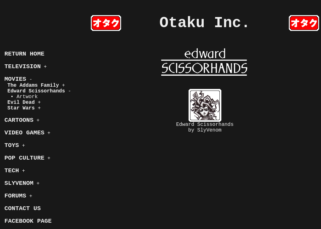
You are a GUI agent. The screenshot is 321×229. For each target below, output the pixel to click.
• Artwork (21, 97)
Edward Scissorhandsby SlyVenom (204, 111)
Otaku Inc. (205, 23)
